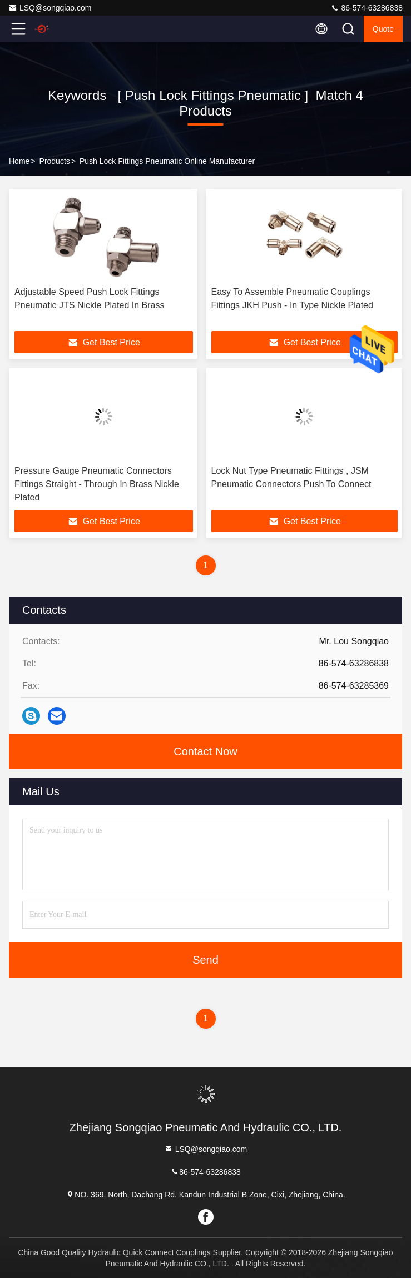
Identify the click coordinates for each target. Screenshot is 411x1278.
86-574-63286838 (366, 7)
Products (54, 161)
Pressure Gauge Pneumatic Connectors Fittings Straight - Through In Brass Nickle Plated (96, 484)
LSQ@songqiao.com (49, 7)
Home (19, 161)
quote (383, 28)
